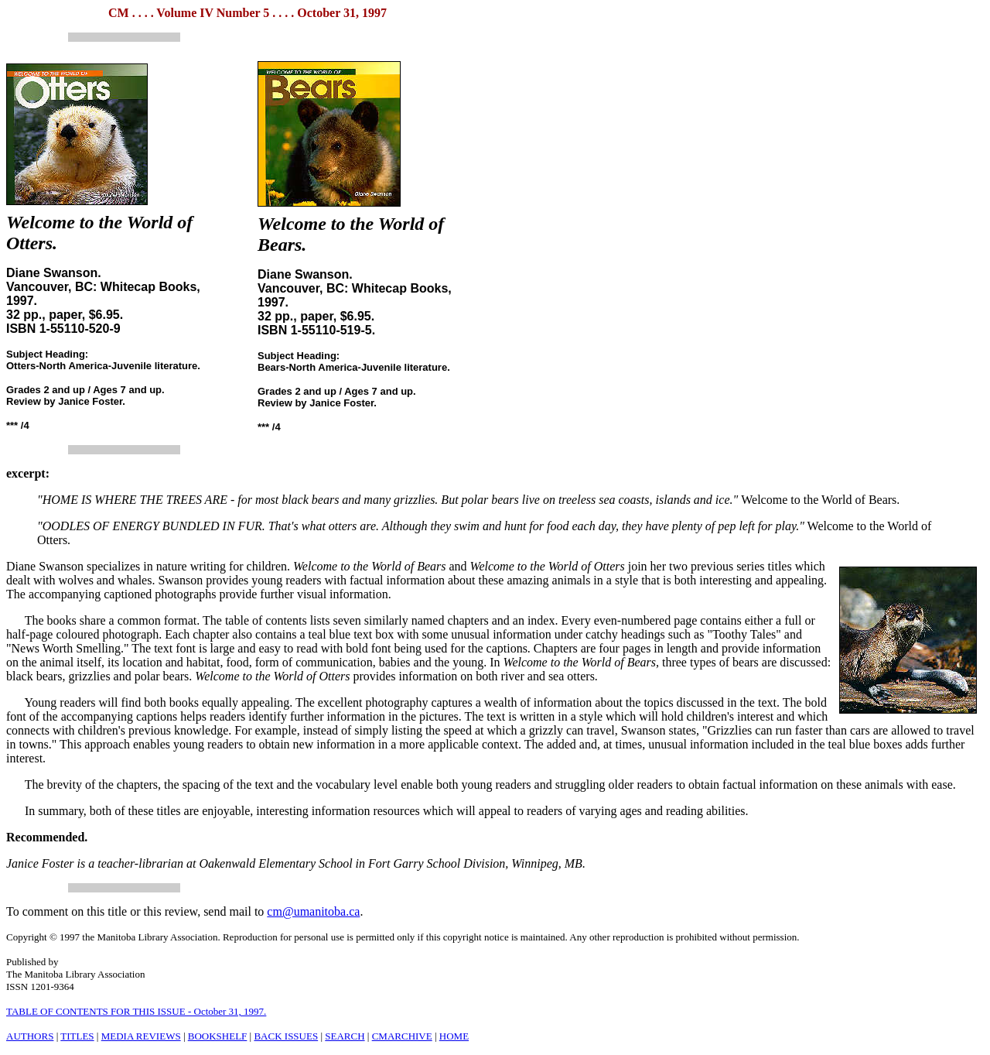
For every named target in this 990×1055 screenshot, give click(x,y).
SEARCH (344, 1036)
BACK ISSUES (286, 1036)
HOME (454, 1036)
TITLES (77, 1036)
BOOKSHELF (218, 1036)
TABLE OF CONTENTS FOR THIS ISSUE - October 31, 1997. (136, 1011)
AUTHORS (29, 1036)
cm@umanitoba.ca (313, 911)
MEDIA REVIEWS (141, 1036)
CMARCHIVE (402, 1036)
